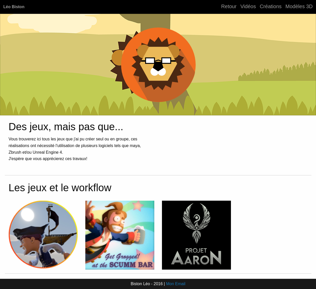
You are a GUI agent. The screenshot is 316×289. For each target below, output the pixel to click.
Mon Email (175, 284)
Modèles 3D (299, 6)
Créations (271, 6)
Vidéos (248, 6)
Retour (229, 6)
